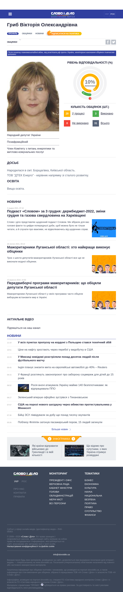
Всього (105, 123)
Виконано (107, 113)
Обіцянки (27, 33)
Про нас (19, 488)
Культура (90, 488)
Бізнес (89, 480)
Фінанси (90, 514)
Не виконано (80, 123)
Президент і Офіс (60, 480)
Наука (88, 491)
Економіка (92, 484)
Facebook (108, 42)
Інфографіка (61, 439)
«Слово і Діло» (28, 536)
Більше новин (61, 429)
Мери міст (56, 499)
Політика (91, 503)
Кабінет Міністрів (60, 488)
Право (89, 507)
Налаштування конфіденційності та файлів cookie (30, 546)
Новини (39, 33)
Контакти (20, 492)
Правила (19, 496)
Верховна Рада (59, 484)
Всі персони (57, 503)
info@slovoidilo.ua (61, 554)
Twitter (113, 42)
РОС (113, 14)
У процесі (78, 113)
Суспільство (93, 511)
